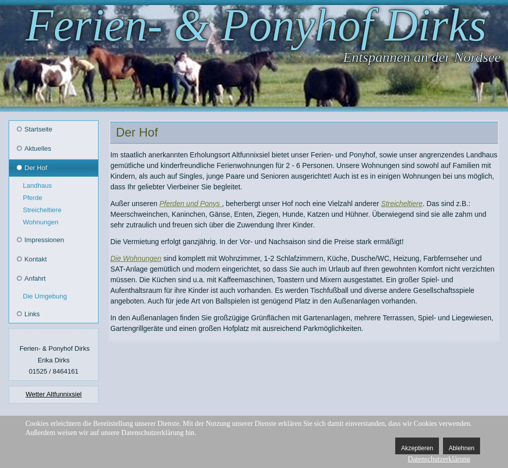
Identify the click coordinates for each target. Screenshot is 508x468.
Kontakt (35, 259)
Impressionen (44, 240)
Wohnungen (40, 222)
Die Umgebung (45, 296)
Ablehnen (461, 448)
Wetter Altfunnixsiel (53, 394)
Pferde (32, 198)
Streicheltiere (42, 210)
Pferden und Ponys (190, 203)
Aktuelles (37, 148)
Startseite (38, 129)
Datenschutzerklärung (439, 459)
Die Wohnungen (135, 258)
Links (32, 314)
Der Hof (35, 168)
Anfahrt (35, 278)
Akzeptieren (417, 448)
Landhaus (37, 185)
